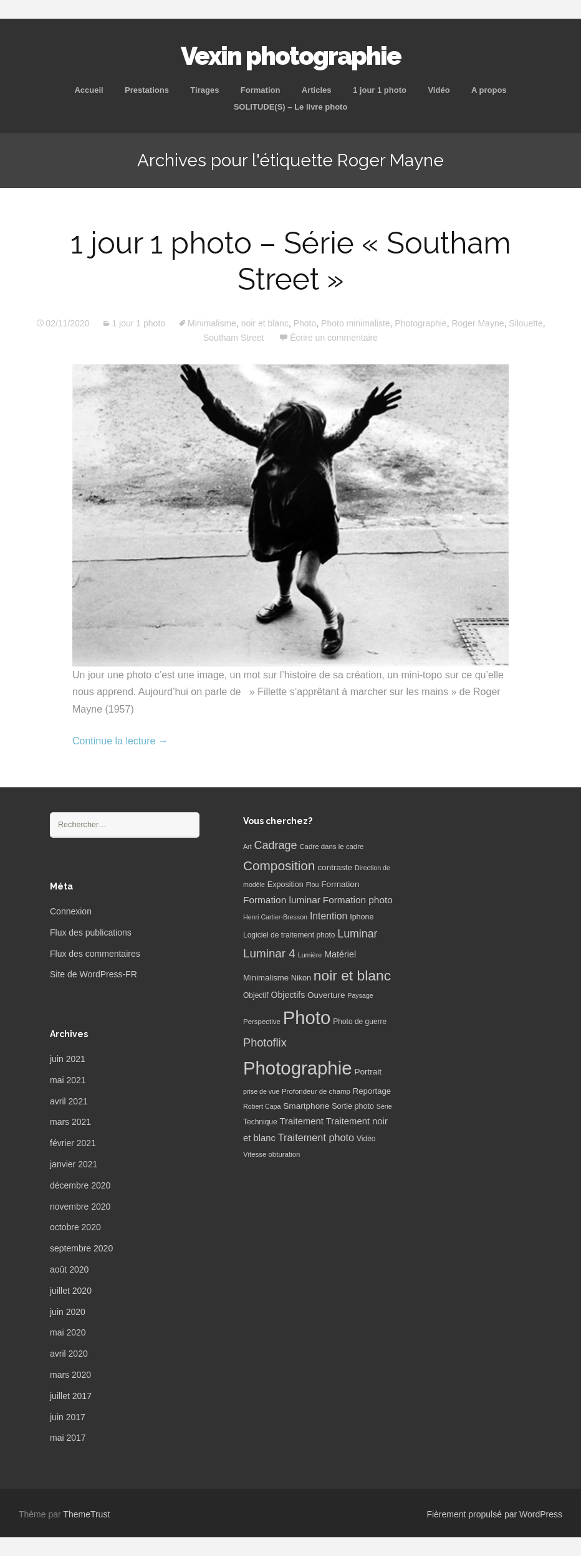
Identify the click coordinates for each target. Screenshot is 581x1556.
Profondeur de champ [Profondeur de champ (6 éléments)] (316, 1091)
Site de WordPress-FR (93, 974)
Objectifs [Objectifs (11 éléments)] (288, 995)
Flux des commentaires (95, 954)
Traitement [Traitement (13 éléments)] (302, 1121)
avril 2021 (69, 1101)
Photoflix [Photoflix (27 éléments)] (265, 1043)
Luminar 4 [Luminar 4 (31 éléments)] (269, 953)
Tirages (204, 90)
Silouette (525, 323)
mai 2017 (68, 1438)
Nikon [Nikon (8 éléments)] (301, 978)
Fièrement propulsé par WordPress (494, 1514)
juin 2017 (67, 1417)
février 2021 (73, 1143)
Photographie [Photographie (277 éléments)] (297, 1068)
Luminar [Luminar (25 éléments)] (357, 933)
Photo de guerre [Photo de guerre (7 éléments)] (360, 1021)
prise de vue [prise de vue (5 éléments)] (261, 1091)
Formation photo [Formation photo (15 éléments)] (358, 899)
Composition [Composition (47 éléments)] (279, 865)
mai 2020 (68, 1332)
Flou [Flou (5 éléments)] (312, 884)
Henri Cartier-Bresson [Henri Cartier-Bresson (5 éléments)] (275, 917)
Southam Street (233, 338)
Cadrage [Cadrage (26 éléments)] (275, 845)
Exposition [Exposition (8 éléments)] (285, 884)
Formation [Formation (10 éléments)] (340, 884)
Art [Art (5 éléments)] (247, 846)
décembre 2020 (80, 1185)
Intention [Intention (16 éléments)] (328, 916)
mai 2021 (68, 1080)
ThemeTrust (86, 1514)
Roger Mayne (477, 323)
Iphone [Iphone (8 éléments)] (361, 917)
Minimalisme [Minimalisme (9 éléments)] (266, 977)
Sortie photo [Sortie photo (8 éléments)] (353, 1106)
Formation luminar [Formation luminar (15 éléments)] (281, 899)
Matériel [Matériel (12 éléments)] (340, 954)
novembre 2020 (80, 1207)
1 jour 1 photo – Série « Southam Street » (290, 260)
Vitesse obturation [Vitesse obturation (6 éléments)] (271, 1154)
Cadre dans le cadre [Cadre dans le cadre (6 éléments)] (331, 846)
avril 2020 (69, 1354)
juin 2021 (67, 1059)
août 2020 (69, 1269)
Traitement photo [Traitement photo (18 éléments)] (316, 1137)
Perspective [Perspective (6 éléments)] (262, 1021)
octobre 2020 (75, 1227)
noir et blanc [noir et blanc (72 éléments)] (352, 975)
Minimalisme (212, 323)
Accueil (88, 90)
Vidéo (438, 90)
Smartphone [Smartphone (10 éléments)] (306, 1106)
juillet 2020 (71, 1291)
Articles (317, 90)
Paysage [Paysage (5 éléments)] (360, 995)
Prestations (147, 90)
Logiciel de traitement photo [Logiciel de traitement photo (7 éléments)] (289, 935)
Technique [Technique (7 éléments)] (260, 1121)
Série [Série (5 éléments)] (384, 1106)
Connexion (71, 911)
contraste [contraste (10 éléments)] (334, 867)
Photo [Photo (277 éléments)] (307, 1017)
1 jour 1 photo (379, 90)
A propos (489, 90)
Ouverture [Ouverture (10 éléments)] (326, 995)
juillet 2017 (71, 1396)
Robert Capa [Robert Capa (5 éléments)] (262, 1106)
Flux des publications (91, 932)
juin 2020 (67, 1312)
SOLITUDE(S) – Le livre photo (291, 107)
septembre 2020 (81, 1248)
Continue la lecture (120, 741)
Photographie (420, 323)
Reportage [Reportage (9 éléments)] (372, 1091)
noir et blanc (265, 323)
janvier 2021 (73, 1164)
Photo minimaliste (355, 323)
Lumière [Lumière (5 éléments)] (310, 955)
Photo (305, 323)
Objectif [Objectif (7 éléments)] (256, 995)
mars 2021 (70, 1122)
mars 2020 (70, 1375)
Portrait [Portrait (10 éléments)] (368, 1071)
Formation (261, 90)
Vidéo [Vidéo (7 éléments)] (366, 1138)
